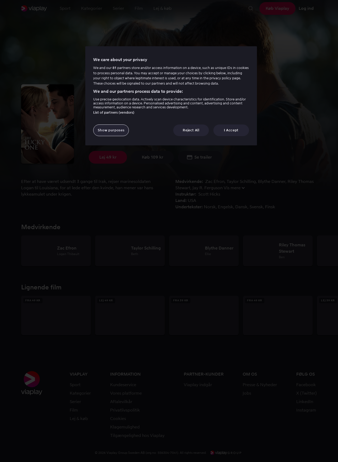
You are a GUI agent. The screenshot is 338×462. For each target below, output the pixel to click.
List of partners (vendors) (113, 112)
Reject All (191, 130)
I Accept (231, 130)
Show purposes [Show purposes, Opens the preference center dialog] (111, 130)
